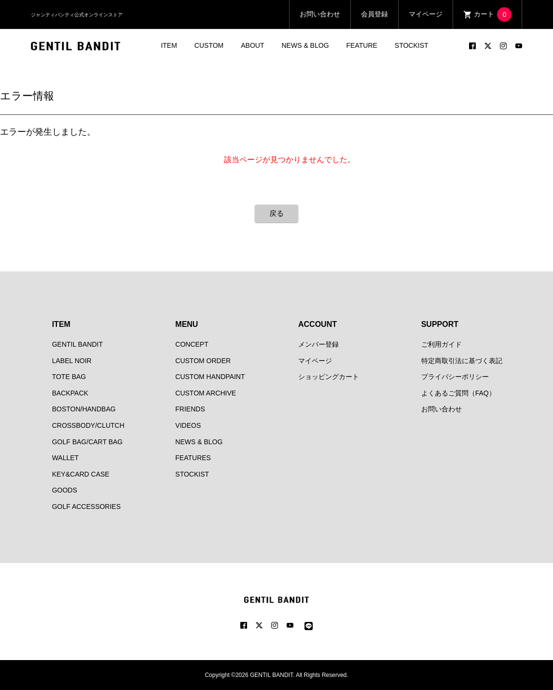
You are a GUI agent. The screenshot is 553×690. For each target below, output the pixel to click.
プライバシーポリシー (455, 376)
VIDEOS (188, 425)
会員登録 (374, 14)
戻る (276, 213)
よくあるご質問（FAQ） (458, 393)
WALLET (65, 458)
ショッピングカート (328, 376)
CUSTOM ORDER (203, 361)
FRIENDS (190, 409)
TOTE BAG (69, 376)
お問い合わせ (320, 14)
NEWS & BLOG (305, 45)
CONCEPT (191, 344)
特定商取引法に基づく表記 (461, 361)
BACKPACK (70, 393)
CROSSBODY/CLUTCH (88, 425)
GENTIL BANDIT (77, 344)
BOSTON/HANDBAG (84, 409)
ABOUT (252, 45)
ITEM (169, 45)
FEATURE (361, 45)
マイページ (425, 14)
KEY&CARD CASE (81, 474)
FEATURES (193, 458)
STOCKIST (412, 45)
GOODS (64, 490)
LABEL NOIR (72, 361)
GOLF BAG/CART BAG (87, 442)
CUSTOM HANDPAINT (210, 376)
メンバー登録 (318, 344)
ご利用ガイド (441, 344)
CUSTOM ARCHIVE (205, 393)
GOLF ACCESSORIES (86, 506)
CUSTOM (208, 45)
